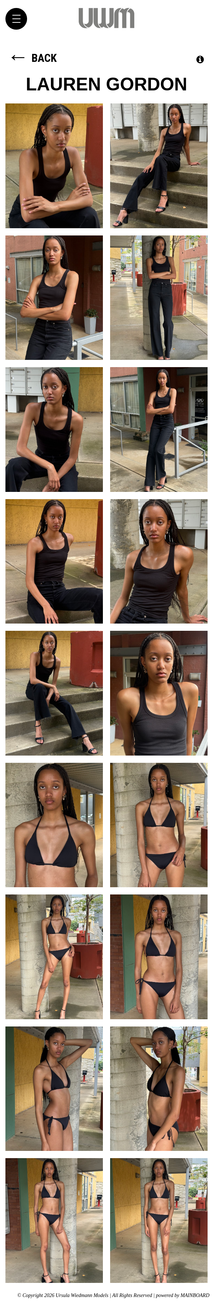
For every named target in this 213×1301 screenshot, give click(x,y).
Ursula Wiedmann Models (106, 18)
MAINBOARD (195, 1295)
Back (32, 58)
